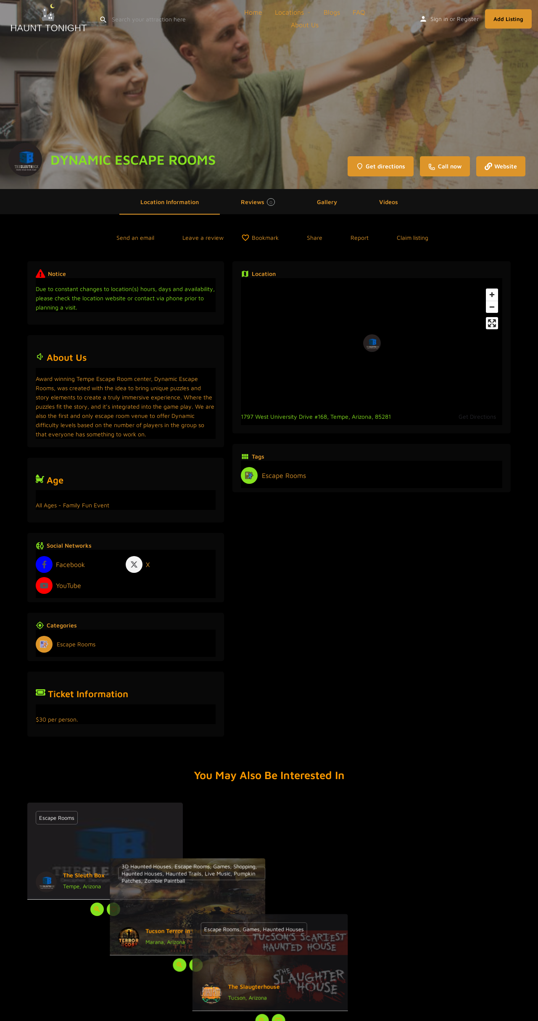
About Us (305, 25)
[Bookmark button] (113, 909)
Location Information (169, 201)
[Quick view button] (97, 909)
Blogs (332, 12)
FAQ (359, 12)
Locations (289, 12)
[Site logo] (49, 17)
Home (253, 12)
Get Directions (477, 416)
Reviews (258, 202)
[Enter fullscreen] (492, 323)
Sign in (439, 18)
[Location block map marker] (372, 343)
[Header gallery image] (269, 94)
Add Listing (508, 19)
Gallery (327, 201)
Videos (388, 201)
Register (468, 18)
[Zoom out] (492, 307)
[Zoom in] (492, 295)
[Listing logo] (25, 159)
